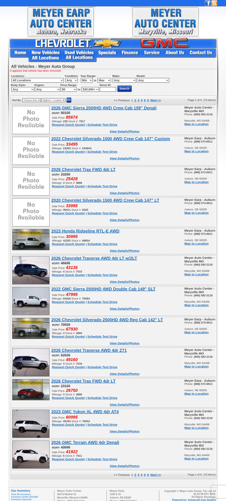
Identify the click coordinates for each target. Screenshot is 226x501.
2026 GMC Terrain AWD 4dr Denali (85, 442)
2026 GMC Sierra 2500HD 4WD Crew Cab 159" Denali (104, 108)
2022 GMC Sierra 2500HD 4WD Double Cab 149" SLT (103, 289)
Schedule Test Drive (102, 124)
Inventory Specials (21, 499)
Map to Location (197, 124)
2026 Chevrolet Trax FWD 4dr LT (83, 169)
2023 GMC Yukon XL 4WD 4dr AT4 (85, 411)
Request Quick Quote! (68, 124)
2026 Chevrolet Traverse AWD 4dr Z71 (89, 350)
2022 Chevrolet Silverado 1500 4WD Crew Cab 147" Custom (110, 138)
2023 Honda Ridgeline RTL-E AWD (85, 231)
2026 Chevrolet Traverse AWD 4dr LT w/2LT (94, 258)
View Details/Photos (125, 131)
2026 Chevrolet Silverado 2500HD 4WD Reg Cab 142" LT (107, 319)
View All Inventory (21, 494)
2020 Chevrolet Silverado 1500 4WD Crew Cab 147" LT (105, 200)
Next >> (155, 100)
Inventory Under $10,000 (24, 497)
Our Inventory (21, 490)
